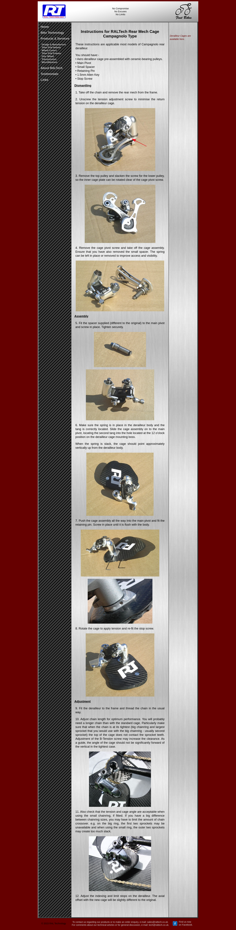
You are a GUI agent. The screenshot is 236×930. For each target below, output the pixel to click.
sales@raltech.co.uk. (157, 922)
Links (44, 79)
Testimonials (50, 74)
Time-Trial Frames (51, 53)
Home (45, 26)
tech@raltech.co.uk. (159, 925)
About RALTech (51, 68)
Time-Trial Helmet (51, 47)
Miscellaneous (49, 62)
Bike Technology (52, 32)
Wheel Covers (49, 50)
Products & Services (55, 38)
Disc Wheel (48, 56)
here (181, 39)
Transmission (49, 59)
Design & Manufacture (54, 44)
